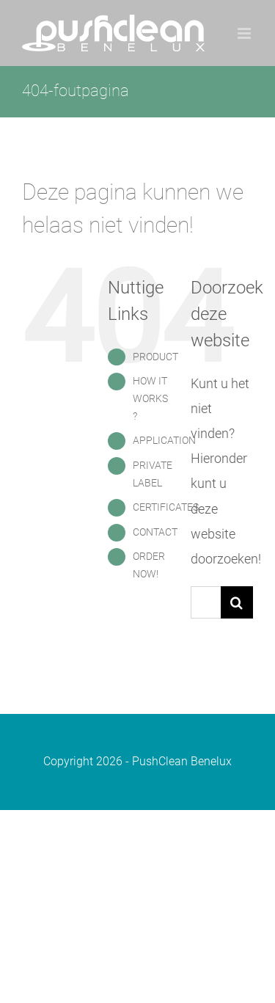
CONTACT (155, 532)
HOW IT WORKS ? (150, 398)
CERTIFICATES (166, 507)
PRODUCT (155, 356)
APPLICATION (164, 440)
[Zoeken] (237, 602)
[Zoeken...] (206, 602)
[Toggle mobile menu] (245, 33)
